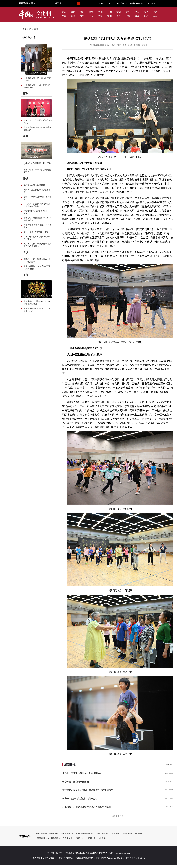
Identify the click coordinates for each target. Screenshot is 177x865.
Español (142, 3)
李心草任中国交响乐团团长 (35, 185)
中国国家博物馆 (42, 838)
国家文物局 (54, 834)
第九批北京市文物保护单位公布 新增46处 (82, 773)
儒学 (91, 12)
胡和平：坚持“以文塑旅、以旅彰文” (80, 798)
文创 (109, 16)
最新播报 (33, 29)
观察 (73, 16)
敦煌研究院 (128, 834)
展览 (82, 16)
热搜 (25, 178)
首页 (24, 29)
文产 (128, 12)
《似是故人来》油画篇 (36, 73)
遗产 (118, 16)
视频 (25, 136)
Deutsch (116, 3)
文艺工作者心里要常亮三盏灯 (36, 232)
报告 (137, 12)
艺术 (109, 12)
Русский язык (133, 3)
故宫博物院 (116, 834)
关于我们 (51, 853)
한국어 (154, 3)
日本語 (123, 3)
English (100, 3)
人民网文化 (67, 838)
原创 (73, 12)
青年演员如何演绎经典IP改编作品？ (38, 115)
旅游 (146, 12)
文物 (118, 12)
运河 (155, 12)
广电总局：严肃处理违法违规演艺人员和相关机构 (86, 807)
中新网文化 (79, 838)
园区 (146, 16)
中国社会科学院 (102, 834)
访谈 (137, 16)
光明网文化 (91, 838)
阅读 (91, 16)
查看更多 (169, 764)
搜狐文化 (102, 838)
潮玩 (82, 12)
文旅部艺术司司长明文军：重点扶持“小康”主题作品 (87, 790)
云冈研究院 (140, 834)
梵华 (100, 12)
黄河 (155, 16)
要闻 (64, 12)
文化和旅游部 (41, 834)
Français (108, 3)
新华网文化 (56, 838)
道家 (100, 16)
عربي (149, 3)
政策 (128, 16)
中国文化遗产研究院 (85, 834)
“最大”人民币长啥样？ (32, 157)
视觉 (64, 16)
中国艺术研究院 (67, 834)
